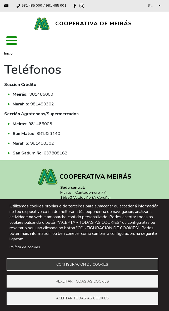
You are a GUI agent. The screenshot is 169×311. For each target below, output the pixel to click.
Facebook (75, 6)
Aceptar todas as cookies (82, 298)
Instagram (81, 6)
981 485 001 (56, 5)
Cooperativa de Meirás (93, 23)
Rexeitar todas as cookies (82, 281)
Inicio (8, 53)
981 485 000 (32, 5)
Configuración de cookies (82, 263)
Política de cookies (24, 246)
